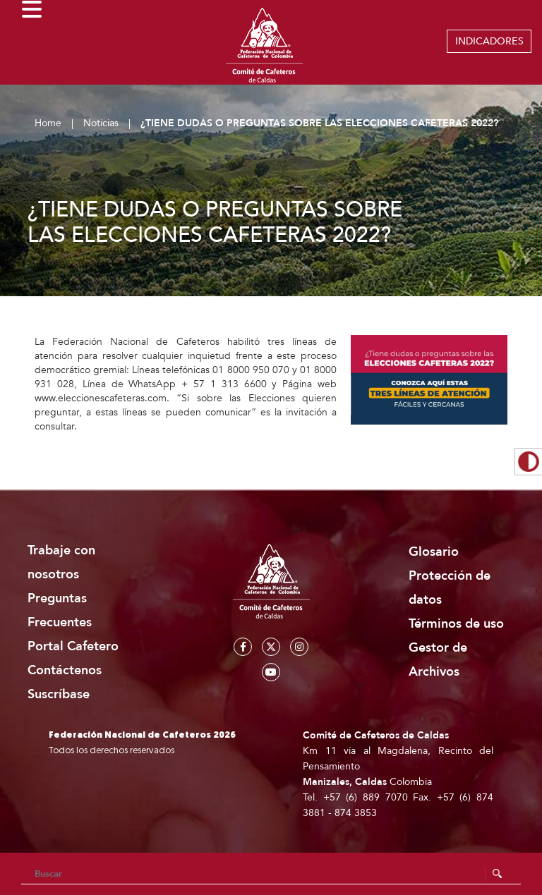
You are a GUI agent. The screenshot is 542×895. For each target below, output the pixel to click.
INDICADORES (489, 41)
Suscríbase (59, 694)
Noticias (101, 123)
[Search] (271, 873)
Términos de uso (456, 624)
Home (48, 123)
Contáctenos (65, 670)
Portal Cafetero (73, 646)
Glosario (434, 552)
